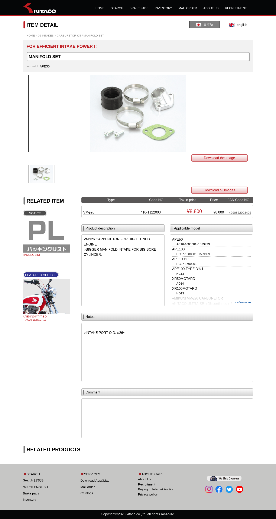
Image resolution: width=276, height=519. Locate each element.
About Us (144, 479)
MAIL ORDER (188, 8)
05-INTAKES (45, 35)
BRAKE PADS (139, 8)
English (238, 25)
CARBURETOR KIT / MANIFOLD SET (80, 35)
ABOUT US (210, 8)
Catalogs (87, 493)
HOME (99, 8)
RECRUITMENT (236, 8)
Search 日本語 (33, 480)
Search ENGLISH (35, 487)
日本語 (204, 25)
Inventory (29, 499)
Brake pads (31, 493)
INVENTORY (163, 8)
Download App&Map (95, 480)
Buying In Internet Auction (156, 489)
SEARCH (117, 8)
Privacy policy (148, 494)
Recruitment (146, 484)
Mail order (88, 487)
